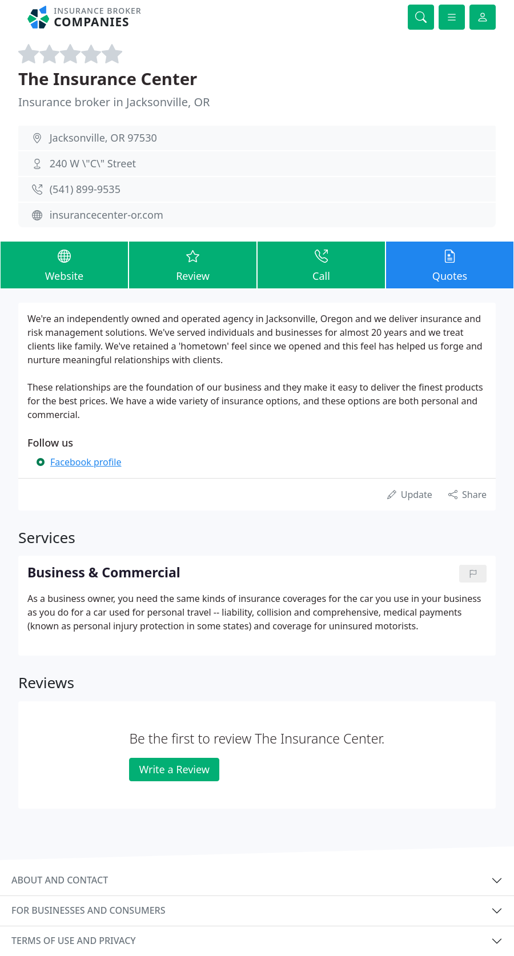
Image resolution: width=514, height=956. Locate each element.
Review (192, 264)
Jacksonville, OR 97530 (103, 137)
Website (64, 264)
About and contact (59, 880)
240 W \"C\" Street (93, 163)
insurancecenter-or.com (106, 215)
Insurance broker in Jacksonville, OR (114, 102)
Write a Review (174, 769)
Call (321, 264)
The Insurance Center (107, 78)
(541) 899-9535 (85, 189)
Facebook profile (85, 462)
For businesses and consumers (88, 910)
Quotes (449, 264)
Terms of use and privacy (73, 940)
